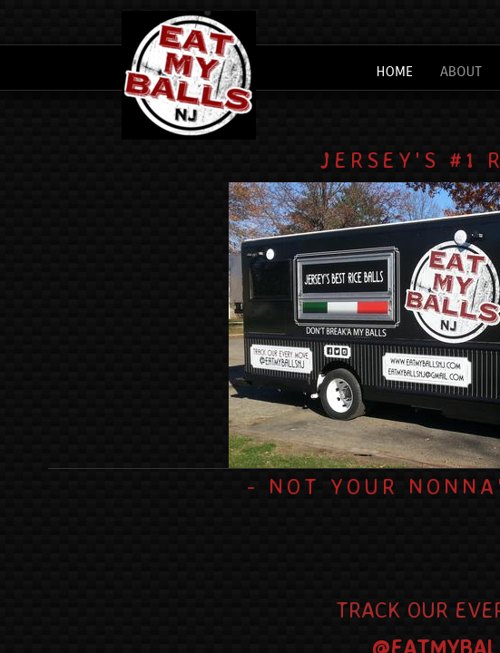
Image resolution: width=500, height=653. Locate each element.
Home (395, 71)
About (461, 71)
